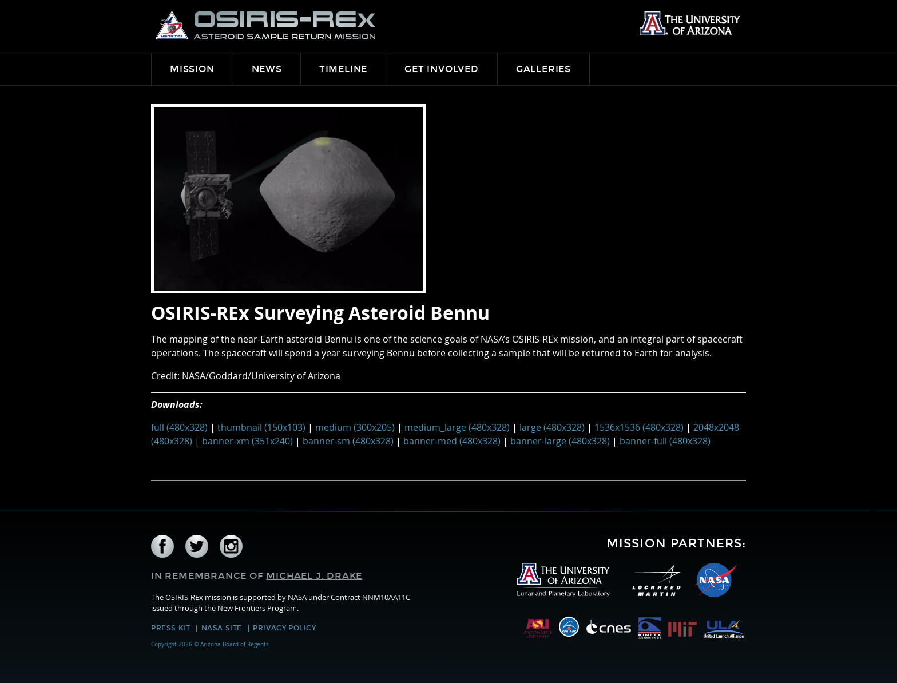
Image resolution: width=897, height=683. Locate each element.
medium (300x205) (355, 427)
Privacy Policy (284, 628)
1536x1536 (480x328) (639, 427)
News (267, 68)
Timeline (343, 68)
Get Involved (441, 68)
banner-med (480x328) (452, 441)
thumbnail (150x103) (261, 427)
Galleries (543, 68)
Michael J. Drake (314, 575)
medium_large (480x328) (457, 427)
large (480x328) (552, 427)
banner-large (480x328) (560, 441)
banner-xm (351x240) (247, 441)
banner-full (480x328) (665, 441)
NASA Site (221, 628)
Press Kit (170, 628)
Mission (192, 68)
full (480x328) (179, 427)
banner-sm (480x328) (348, 441)
